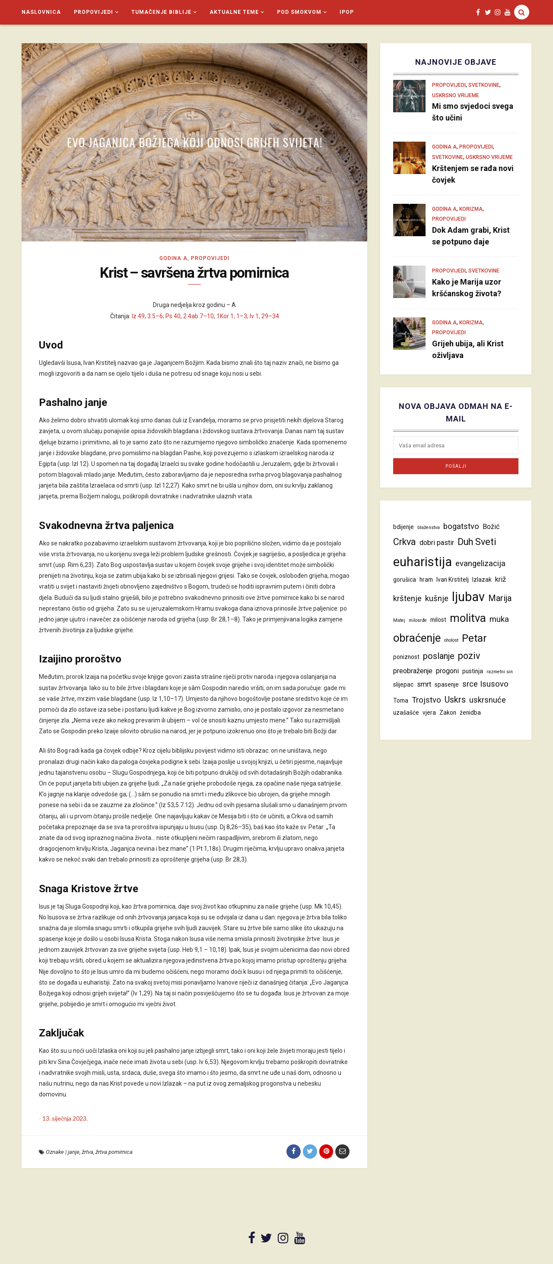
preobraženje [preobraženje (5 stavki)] (412, 671)
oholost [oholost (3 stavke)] (451, 640)
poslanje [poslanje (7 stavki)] (438, 656)
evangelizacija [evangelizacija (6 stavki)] (480, 563)
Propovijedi (93, 12)
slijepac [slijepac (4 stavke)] (403, 684)
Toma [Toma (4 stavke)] (400, 700)
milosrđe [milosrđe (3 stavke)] (418, 620)
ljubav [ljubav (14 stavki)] (468, 596)
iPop (347, 12)
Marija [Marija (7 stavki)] (500, 598)
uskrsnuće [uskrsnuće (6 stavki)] (487, 700)
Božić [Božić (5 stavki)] (491, 527)
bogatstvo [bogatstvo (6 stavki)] (461, 526)
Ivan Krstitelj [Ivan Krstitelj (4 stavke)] (452, 579)
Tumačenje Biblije (161, 12)
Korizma (471, 209)
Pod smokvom (299, 12)
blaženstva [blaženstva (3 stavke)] (428, 527)
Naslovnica (41, 12)
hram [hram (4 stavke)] (426, 579)
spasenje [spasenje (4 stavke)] (447, 684)
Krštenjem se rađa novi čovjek (473, 174)
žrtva (87, 1153)
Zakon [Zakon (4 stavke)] (447, 712)
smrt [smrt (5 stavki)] (424, 684)
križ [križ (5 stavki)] (500, 579)
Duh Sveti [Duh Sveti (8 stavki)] (477, 541)
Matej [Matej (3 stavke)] (399, 620)
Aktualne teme (234, 12)
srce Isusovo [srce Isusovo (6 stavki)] (485, 684)
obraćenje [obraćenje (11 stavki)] (417, 637)
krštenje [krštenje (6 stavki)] (407, 598)
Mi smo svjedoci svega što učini (472, 111)
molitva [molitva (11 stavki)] (468, 617)
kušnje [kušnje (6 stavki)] (436, 598)
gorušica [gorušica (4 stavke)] (404, 579)
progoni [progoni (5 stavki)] (447, 671)
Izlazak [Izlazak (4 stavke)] (482, 579)
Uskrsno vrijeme (455, 95)
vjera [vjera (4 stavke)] (429, 712)
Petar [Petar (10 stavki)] (474, 638)
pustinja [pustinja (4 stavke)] (472, 671)
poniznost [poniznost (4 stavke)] (406, 656)
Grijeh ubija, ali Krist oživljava (468, 349)
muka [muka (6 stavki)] (499, 619)
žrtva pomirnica (114, 1153)
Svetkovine (483, 85)
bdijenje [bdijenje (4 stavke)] (403, 526)
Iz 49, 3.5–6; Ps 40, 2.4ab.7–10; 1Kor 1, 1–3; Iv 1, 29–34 (205, 316)
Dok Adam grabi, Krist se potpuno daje (471, 235)
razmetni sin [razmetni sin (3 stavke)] (499, 672)
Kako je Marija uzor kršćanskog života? (466, 287)
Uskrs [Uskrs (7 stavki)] (455, 699)
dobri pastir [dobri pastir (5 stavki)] (437, 543)
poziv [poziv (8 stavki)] (469, 655)
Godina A (173, 258)
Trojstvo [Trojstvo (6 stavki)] (426, 700)
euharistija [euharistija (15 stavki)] (422, 561)
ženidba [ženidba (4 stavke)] (470, 712)
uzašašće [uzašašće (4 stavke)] (406, 712)
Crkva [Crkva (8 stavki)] (404, 541)
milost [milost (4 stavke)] (438, 619)
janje (73, 1153)
